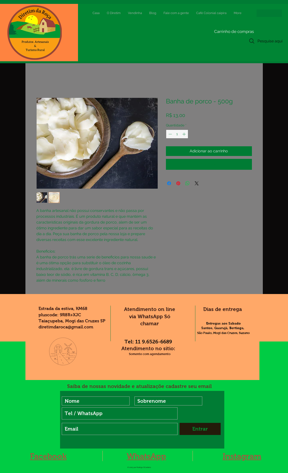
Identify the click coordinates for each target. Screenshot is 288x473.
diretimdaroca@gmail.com (66, 327)
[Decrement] (170, 134)
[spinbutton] (177, 134)
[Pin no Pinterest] (178, 183)
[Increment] (184, 134)
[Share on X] (197, 183)
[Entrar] (200, 429)
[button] (219, 31)
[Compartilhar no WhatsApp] (187, 183)
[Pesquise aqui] (265, 41)
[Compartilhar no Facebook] (169, 183)
